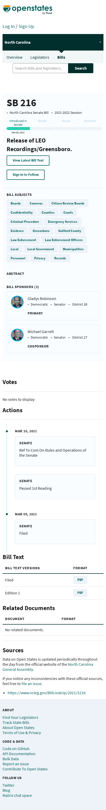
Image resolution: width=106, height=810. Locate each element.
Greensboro (41, 231)
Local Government (40, 249)
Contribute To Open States (25, 768)
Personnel (18, 258)
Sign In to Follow (26, 174)
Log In (9, 26)
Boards (16, 203)
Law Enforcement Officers (64, 240)
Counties (48, 212)
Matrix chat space (17, 795)
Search (81, 68)
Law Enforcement (23, 240)
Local (15, 249)
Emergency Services (62, 221)
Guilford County (69, 231)
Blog (6, 790)
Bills (61, 57)
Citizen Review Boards (67, 203)
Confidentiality (22, 212)
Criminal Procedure (25, 221)
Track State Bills (16, 722)
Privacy (39, 258)
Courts (68, 212)
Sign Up (26, 26)
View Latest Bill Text (28, 160)
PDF (80, 580)
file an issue (32, 683)
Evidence (17, 231)
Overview (14, 57)
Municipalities (73, 249)
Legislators (39, 57)
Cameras (36, 203)
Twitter (8, 785)
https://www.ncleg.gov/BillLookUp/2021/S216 (47, 692)
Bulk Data (11, 758)
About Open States (18, 727)
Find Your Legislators (20, 717)
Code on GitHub (16, 748)
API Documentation (19, 753)
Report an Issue (16, 763)
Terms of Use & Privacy (22, 732)
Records (60, 258)
